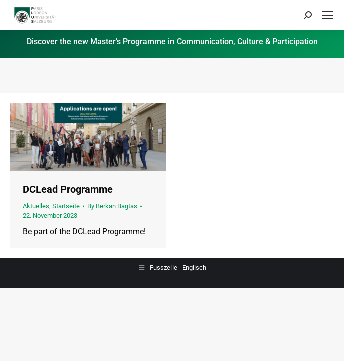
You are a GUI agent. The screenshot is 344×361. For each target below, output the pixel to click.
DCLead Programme (68, 189)
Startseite (66, 206)
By (112, 206)
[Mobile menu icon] (328, 15)
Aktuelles (36, 206)
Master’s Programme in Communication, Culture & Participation (204, 41)
